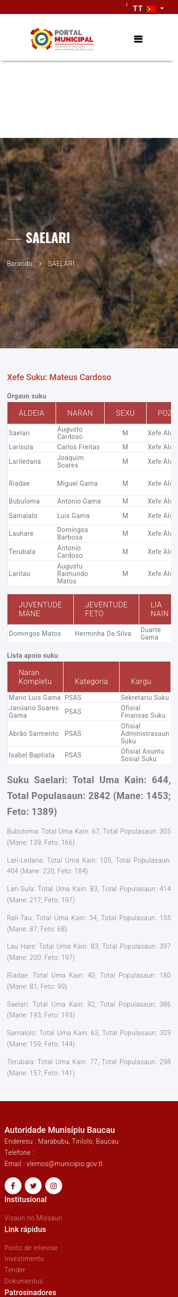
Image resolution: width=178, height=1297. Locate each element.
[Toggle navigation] (138, 39)
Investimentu (24, 1258)
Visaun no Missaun (34, 1218)
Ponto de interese (31, 1248)
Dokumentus (24, 1281)
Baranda (19, 263)
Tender (15, 1270)
